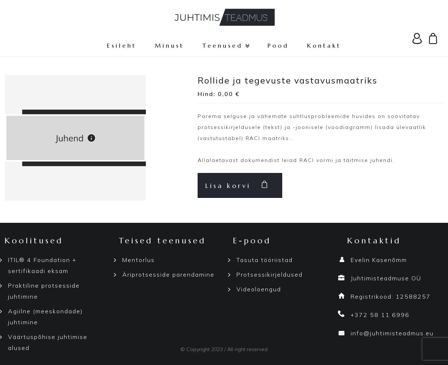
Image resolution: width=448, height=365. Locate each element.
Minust (169, 45)
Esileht (122, 45)
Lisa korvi (228, 185)
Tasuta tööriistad (264, 259)
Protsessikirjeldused (269, 274)
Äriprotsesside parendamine (168, 274)
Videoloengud (258, 289)
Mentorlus (138, 259)
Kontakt (324, 45)
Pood (278, 45)
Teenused (225, 45)
